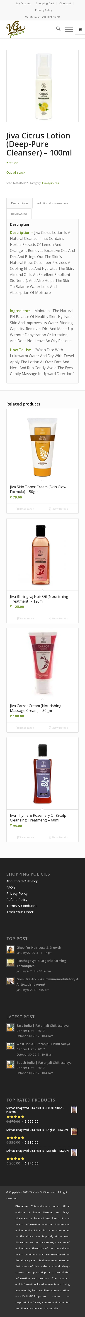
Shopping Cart (45, 3)
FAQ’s (10, 887)
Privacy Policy (43, 10)
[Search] (56, 29)
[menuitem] (23, 3)
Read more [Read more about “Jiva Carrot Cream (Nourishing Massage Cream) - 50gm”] (25, 728)
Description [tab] (19, 203)
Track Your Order (20, 911)
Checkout (65, 3)
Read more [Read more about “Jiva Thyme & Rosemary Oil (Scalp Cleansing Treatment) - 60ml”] (25, 838)
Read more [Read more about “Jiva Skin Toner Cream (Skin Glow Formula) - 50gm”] (25, 509)
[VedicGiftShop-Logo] (35, 29)
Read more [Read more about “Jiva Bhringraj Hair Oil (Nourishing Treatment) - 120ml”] (25, 619)
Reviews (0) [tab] (19, 214)
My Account (23, 3)
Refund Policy (16, 899)
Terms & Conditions (21, 905)
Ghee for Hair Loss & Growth (39, 947)
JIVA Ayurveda (50, 183)
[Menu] (67, 29)
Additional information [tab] (52, 203)
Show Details (58, 509)
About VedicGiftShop (22, 881)
